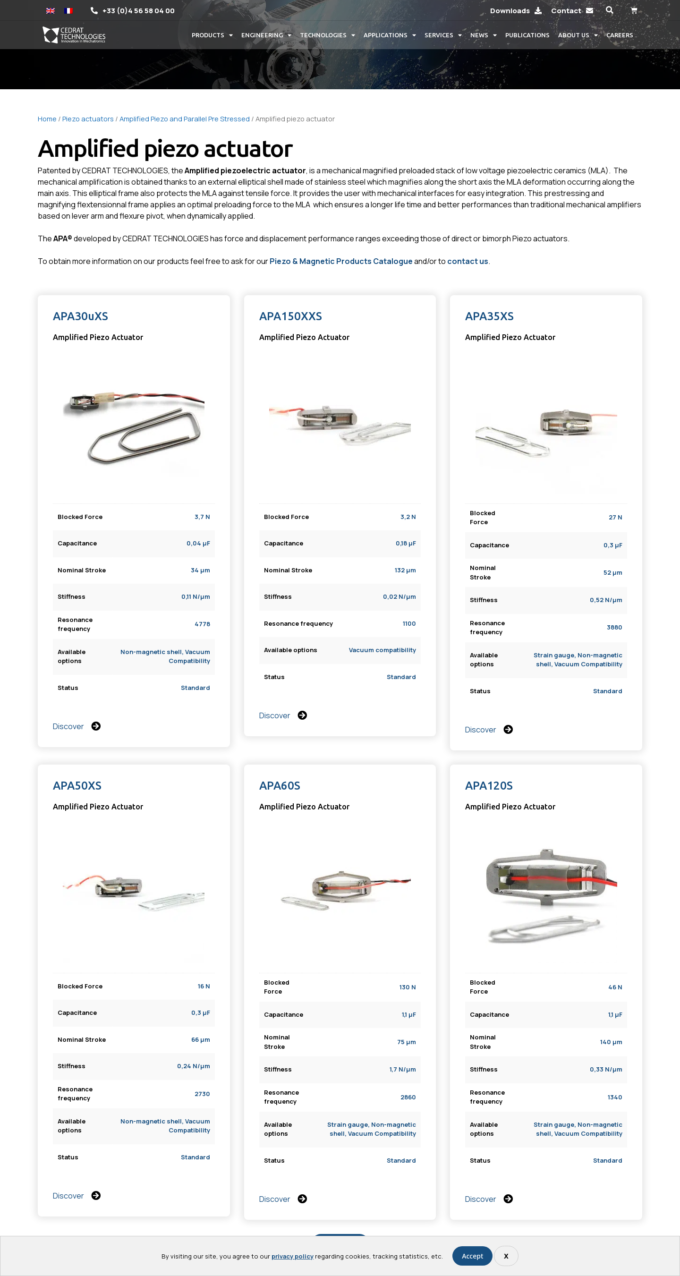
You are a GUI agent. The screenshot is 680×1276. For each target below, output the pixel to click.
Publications (527, 35)
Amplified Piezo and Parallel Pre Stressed (184, 118)
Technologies (327, 35)
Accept (472, 1255)
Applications (390, 35)
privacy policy (293, 1256)
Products (212, 35)
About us (578, 35)
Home (47, 118)
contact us (467, 261)
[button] (609, 10)
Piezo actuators (88, 118)
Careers (619, 35)
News (483, 35)
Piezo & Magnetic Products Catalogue (341, 261)
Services (443, 35)
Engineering (266, 35)
